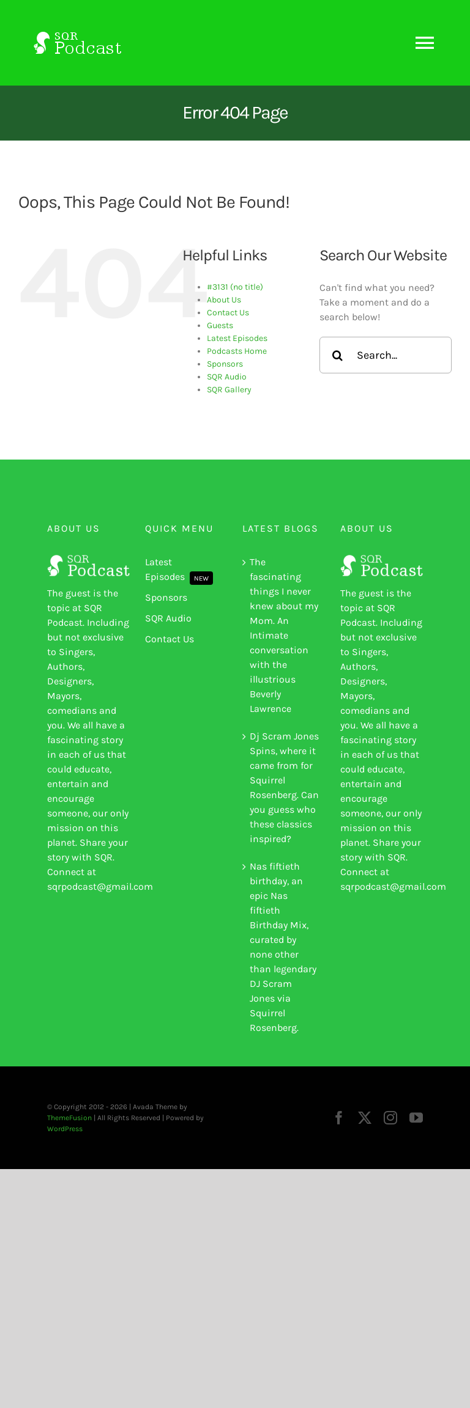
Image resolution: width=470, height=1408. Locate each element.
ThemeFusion (69, 1117)
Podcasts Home (237, 351)
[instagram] (390, 1117)
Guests (220, 325)
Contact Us (228, 312)
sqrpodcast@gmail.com (100, 886)
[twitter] (364, 1117)
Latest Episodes (237, 338)
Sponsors (225, 364)
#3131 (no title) (235, 287)
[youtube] (416, 1117)
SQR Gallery (229, 389)
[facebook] (339, 1117)
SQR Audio (227, 377)
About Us (224, 300)
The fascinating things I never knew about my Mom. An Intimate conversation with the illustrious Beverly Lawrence (284, 635)
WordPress (65, 1128)
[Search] (337, 355)
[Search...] (385, 355)
